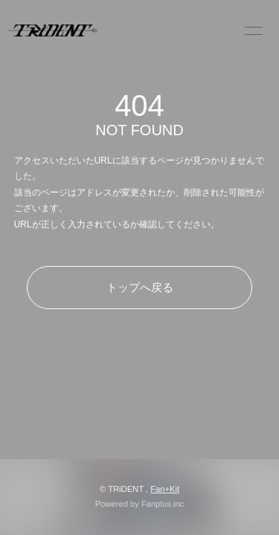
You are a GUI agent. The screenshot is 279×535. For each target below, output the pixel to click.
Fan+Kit (164, 488)
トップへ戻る (139, 287)
